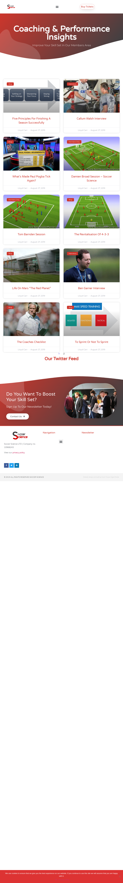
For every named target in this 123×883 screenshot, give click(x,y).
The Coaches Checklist (31, 342)
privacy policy (19, 452)
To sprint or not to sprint (91, 342)
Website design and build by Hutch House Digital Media (101, 477)
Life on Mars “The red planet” (31, 288)
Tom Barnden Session (31, 234)
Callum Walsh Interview (91, 118)
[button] (57, 6)
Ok (56, 880)
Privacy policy (64, 880)
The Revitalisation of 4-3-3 (91, 234)
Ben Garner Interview (91, 288)
